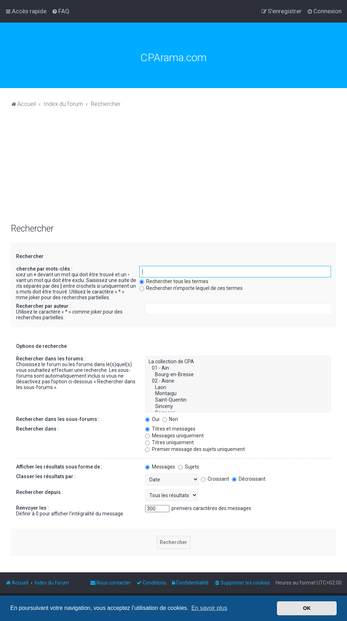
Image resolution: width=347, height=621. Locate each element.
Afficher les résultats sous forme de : (59, 467)
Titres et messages (170, 429)
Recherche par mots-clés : (41, 269)
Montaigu (238, 393)
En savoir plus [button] (209, 608)
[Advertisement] (173, 170)
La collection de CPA (238, 362)
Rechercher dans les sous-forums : (58, 419)
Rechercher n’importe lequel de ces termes (191, 288)
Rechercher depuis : (39, 492)
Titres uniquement (169, 442)
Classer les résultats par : (46, 476)
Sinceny (238, 406)
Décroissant (249, 479)
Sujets (188, 467)
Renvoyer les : (32, 508)
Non (170, 419)
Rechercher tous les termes (173, 281)
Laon (238, 387)
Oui (152, 419)
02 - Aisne (238, 381)
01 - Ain (238, 368)
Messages (160, 467)
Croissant (215, 479)
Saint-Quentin (238, 400)
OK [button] (307, 608)
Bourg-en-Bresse (238, 375)
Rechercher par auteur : (43, 306)
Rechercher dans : (37, 429)
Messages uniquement (174, 435)
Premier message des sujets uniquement (195, 449)
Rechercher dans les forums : (51, 359)
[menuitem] (60, 11)
